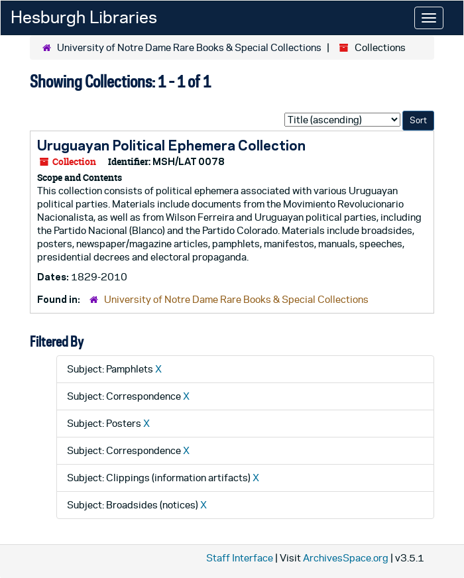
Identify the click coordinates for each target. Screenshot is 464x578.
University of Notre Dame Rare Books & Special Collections (189, 47)
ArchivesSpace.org (345, 557)
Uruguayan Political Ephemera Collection (171, 145)
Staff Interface (239, 557)
